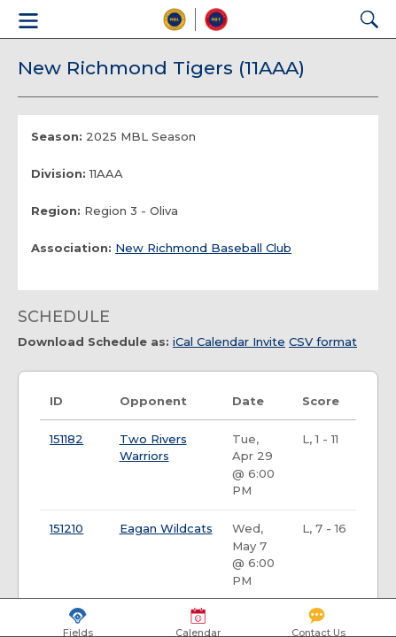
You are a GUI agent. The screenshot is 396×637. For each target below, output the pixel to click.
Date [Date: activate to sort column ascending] (248, 401)
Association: (71, 248)
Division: (58, 173)
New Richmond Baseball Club (203, 248)
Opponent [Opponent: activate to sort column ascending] (153, 401)
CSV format (323, 341)
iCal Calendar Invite (229, 341)
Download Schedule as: (93, 341)
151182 (66, 439)
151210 (66, 528)
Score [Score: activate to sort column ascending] (320, 401)
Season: (56, 136)
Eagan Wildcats (166, 528)
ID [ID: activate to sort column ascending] (56, 401)
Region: (56, 210)
